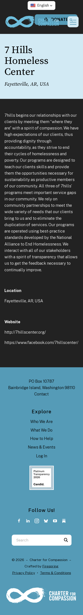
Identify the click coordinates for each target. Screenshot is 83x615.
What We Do (41, 430)
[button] (41, 5)
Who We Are (41, 421)
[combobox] (36, 540)
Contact (41, 394)
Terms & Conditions (55, 573)
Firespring (50, 566)
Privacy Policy (23, 573)
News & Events (41, 447)
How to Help (41, 438)
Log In (41, 456)
